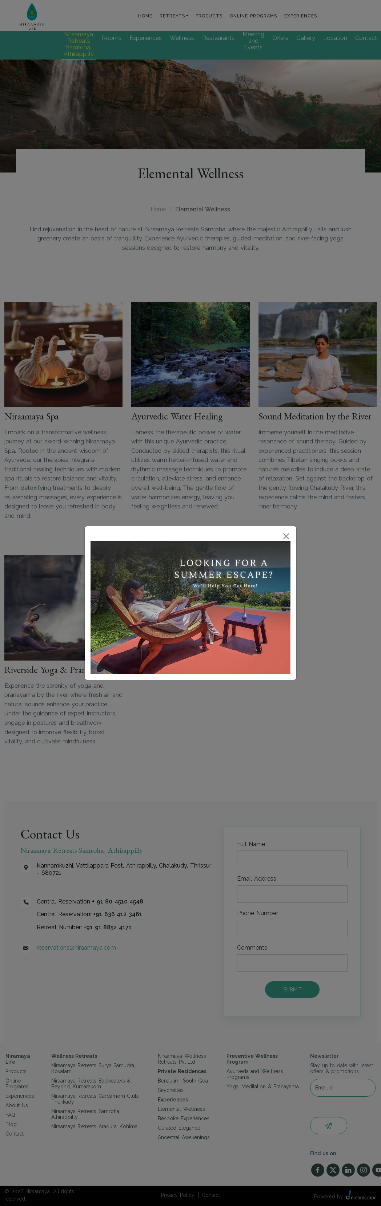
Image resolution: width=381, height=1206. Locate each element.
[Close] (286, 536)
